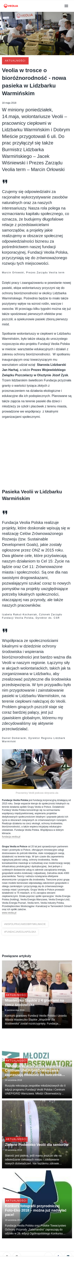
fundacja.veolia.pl (11, 836)
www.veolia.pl (9, 912)
